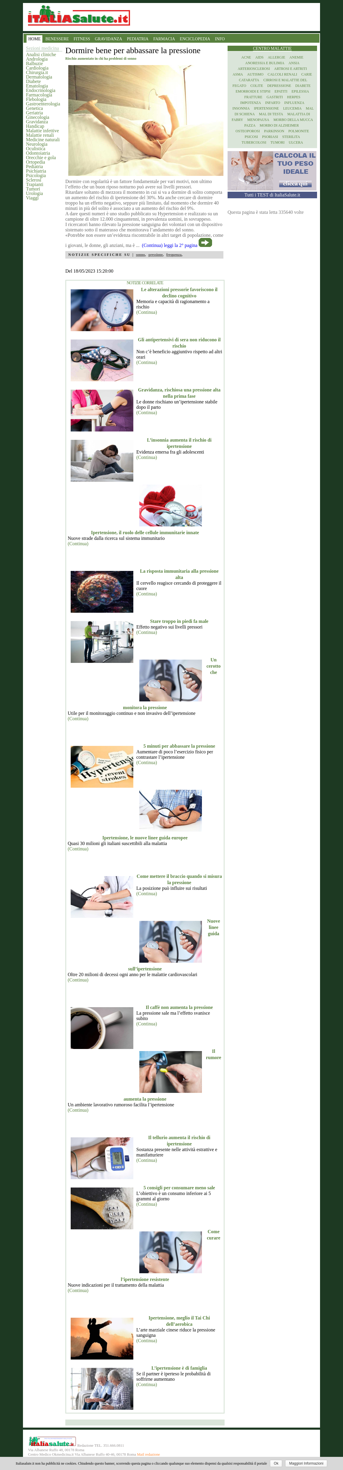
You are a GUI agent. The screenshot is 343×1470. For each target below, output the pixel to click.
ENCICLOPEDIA (195, 39)
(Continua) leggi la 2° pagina (169, 245)
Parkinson (274, 131)
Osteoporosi (248, 131)
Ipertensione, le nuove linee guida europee (145, 837)
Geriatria (34, 112)
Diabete (33, 81)
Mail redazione (148, 1454)
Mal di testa (271, 114)
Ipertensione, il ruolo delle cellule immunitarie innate (145, 532)
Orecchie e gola (41, 157)
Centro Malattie (272, 48)
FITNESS (82, 39)
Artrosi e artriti (290, 69)
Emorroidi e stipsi (253, 91)
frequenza (174, 255)
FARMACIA (164, 39)
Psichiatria (36, 170)
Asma (238, 74)
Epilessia (300, 91)
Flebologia (36, 99)
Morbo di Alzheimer (279, 125)
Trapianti (34, 184)
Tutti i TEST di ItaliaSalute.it (272, 194)
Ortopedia (35, 162)
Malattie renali (40, 135)
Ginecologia (37, 117)
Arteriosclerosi (254, 69)
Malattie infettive (42, 130)
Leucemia (292, 108)
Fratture (253, 97)
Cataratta (249, 80)
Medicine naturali (43, 139)
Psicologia (36, 175)
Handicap (35, 126)
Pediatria (34, 166)
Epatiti (281, 91)
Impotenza (250, 103)
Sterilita (291, 137)
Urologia (34, 193)
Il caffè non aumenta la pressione (179, 1007)
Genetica (34, 108)
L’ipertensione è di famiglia (179, 1368)
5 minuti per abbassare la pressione (179, 746)
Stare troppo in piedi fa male (179, 621)
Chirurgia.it (37, 72)
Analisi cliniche (41, 54)
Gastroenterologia (43, 103)
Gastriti (275, 97)
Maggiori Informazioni (306, 1463)
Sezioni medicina (42, 48)
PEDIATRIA (138, 39)
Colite (256, 86)
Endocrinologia (40, 90)
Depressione (279, 86)
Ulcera (296, 142)
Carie (306, 74)
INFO (220, 39)
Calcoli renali (282, 74)
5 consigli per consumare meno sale (179, 1187)
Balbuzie (34, 63)
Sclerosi (33, 179)
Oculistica (35, 148)
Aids (259, 57)
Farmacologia (39, 94)
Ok (276, 1463)
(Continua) (146, 312)
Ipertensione (266, 108)
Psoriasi (270, 137)
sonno (140, 255)
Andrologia (37, 59)
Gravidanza (37, 121)
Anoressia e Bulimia (264, 63)
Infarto (272, 103)
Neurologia (36, 144)
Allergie (276, 57)
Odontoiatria (38, 153)
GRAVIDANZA (108, 39)
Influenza (294, 103)
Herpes (293, 97)
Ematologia (37, 85)
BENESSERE (57, 39)
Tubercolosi (254, 142)
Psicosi (251, 137)
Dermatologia (39, 76)
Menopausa (258, 120)
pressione (156, 255)
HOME (34, 39)
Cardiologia (37, 67)
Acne (246, 57)
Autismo (255, 74)
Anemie (296, 57)
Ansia (293, 63)
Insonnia (241, 108)
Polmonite (298, 131)
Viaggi (32, 197)
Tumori (33, 188)
